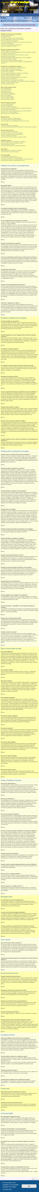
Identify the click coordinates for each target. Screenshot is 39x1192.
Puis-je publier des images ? (7, 92)
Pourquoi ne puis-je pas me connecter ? (9, 40)
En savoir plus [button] (7, 1189)
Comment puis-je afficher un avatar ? (9, 58)
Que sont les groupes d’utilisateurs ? (9, 106)
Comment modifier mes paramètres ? (9, 50)
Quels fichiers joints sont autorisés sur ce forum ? (11, 150)
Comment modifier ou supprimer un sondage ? (11, 74)
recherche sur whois (18, 1147)
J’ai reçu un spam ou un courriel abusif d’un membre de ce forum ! (15, 120)
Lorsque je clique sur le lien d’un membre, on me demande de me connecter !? (17, 62)
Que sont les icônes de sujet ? (7, 99)
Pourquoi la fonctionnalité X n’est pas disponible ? (11, 157)
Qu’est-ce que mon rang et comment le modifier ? (11, 60)
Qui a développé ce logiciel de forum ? (9, 156)
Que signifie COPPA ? (5, 36)
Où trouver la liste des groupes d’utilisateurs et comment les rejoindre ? (16, 108)
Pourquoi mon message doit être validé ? (10, 82)
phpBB (34, 384)
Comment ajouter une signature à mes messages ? (12, 70)
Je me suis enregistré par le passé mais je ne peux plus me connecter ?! (16, 42)
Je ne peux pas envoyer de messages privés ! (11, 118)
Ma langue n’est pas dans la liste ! (8, 56)
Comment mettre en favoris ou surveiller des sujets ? (12, 143)
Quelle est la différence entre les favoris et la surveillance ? (13, 141)
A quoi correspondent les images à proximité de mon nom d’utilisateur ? (16, 57)
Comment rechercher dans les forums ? (9, 131)
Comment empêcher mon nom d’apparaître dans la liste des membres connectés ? (19, 52)
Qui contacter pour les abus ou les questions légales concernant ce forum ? (17, 159)
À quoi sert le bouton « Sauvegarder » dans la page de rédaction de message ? (18, 81)
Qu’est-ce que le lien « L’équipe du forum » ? (10, 113)
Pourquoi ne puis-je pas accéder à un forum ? (11, 75)
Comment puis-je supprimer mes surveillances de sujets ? (13, 145)
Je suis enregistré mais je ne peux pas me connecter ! (12, 39)
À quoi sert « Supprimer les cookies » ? (9, 46)
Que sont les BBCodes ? (6, 88)
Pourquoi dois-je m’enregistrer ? (8, 35)
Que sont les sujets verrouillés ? (8, 98)
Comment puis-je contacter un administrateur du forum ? (13, 160)
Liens (4, 15)
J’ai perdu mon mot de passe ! (7, 43)
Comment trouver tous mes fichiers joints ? (10, 151)
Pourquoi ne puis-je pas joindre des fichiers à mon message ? (14, 77)
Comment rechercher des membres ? (9, 135)
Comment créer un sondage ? (7, 71)
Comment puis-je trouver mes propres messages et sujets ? (14, 136)
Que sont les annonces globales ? (8, 94)
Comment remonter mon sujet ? (8, 83)
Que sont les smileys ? (6, 91)
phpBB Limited (4, 1119)
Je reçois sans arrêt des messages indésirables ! (11, 119)
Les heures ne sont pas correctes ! (8, 53)
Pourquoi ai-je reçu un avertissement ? (9, 78)
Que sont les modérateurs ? (7, 105)
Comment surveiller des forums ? (8, 144)
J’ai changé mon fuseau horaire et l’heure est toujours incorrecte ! (15, 54)
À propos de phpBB (22, 1122)
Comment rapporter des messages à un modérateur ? (12, 79)
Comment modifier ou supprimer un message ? (11, 69)
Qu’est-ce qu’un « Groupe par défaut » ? (9, 112)
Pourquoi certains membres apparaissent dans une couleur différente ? (16, 110)
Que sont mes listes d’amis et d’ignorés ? (10, 125)
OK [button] (29, 1186)
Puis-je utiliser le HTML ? (6, 89)
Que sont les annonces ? (6, 95)
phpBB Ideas (4, 1133)
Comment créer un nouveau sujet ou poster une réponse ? (13, 67)
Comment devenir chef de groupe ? (8, 109)
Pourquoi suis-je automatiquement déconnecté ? (11, 44)
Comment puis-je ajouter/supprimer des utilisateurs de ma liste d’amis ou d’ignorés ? (19, 126)
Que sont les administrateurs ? (7, 104)
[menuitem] (4, 18)
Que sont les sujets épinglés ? (7, 96)
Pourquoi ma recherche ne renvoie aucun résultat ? (12, 132)
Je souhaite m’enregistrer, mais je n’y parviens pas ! (12, 38)
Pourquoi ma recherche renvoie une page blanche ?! (12, 134)
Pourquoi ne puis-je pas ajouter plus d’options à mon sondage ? (14, 73)
